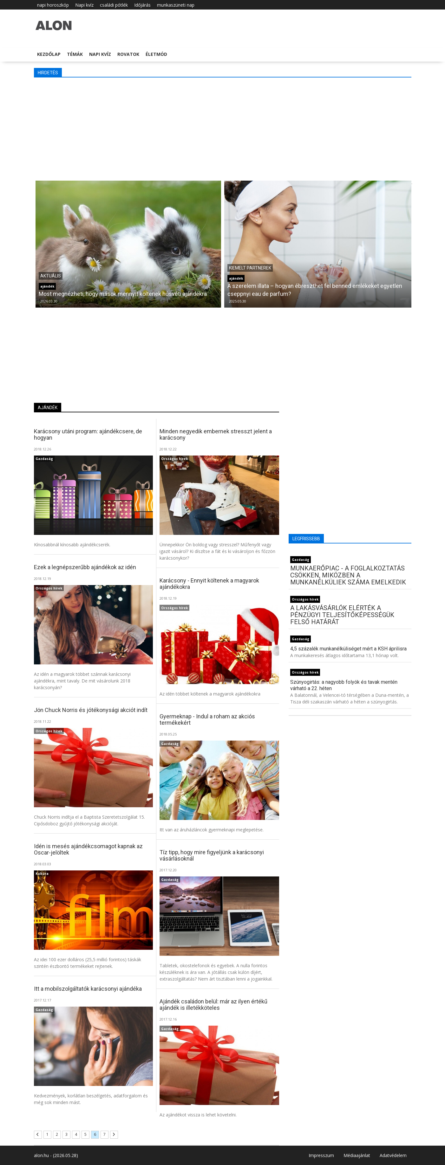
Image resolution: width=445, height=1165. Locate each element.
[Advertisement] (222, 128)
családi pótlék (114, 5)
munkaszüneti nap (175, 5)
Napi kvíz (84, 5)
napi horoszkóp (53, 5)
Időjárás (142, 5)
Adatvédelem (393, 1155)
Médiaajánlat (357, 1155)
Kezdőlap (49, 54)
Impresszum (321, 1155)
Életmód (156, 54)
